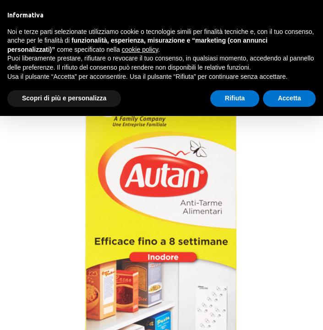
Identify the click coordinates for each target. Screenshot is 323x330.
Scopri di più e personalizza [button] (64, 98)
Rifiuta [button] (235, 98)
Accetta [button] (289, 98)
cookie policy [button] (140, 49)
